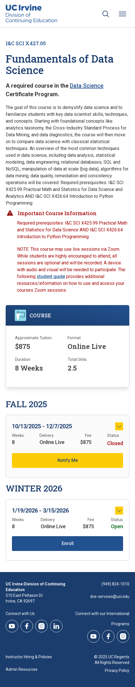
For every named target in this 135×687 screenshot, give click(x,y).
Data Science (86, 85)
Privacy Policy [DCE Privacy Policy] (117, 670)
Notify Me (67, 460)
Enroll (68, 543)
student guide (51, 276)
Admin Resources (22, 669)
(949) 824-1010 (115, 584)
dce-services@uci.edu (109, 596)
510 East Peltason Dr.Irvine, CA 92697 (24, 598)
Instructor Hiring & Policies (29, 657)
